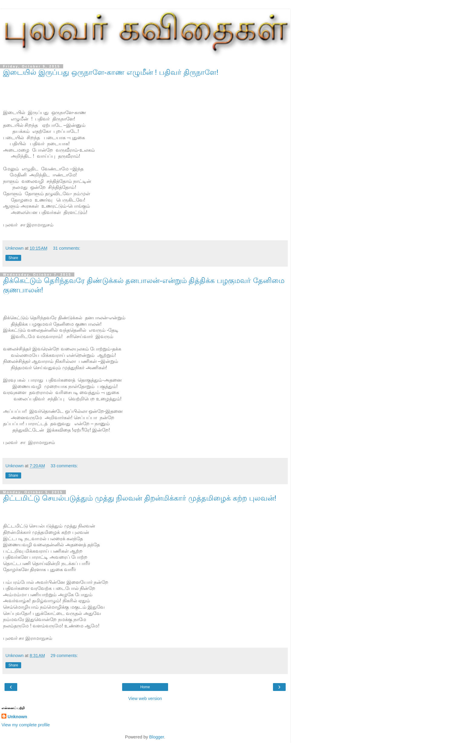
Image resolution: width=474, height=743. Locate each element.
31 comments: (66, 248)
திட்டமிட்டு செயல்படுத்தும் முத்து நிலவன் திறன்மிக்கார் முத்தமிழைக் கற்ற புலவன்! (139, 498)
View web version (145, 698)
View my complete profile (26, 724)
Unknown (17, 716)
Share (13, 258)
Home (145, 687)
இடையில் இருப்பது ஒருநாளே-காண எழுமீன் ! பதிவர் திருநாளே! (111, 72)
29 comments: (64, 655)
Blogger (156, 737)
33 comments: (64, 465)
